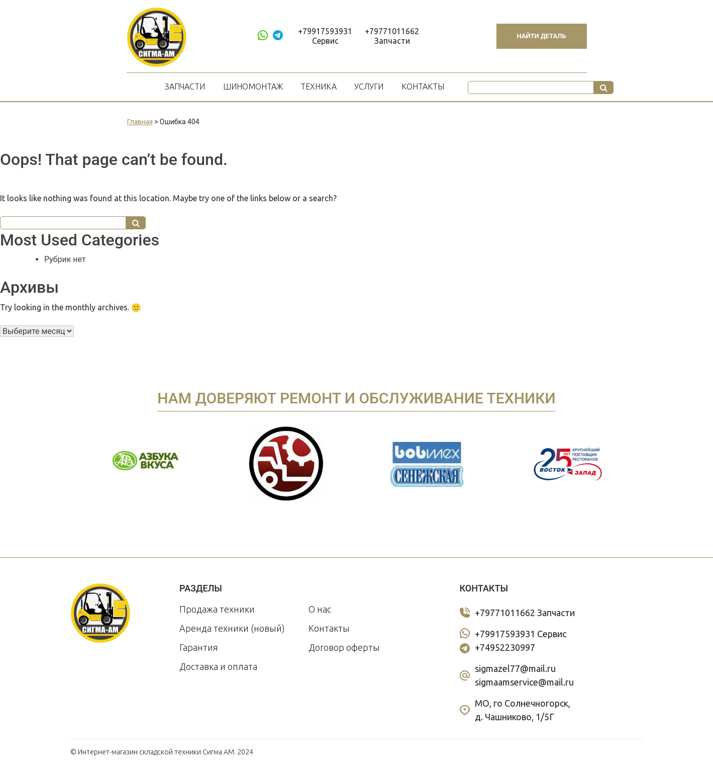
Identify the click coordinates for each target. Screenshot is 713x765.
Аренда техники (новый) (232, 628)
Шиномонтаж (253, 86)
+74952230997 (505, 647)
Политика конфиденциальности (591, 752)
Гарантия (198, 647)
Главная (140, 122)
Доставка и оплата (218, 666)
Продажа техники (217, 609)
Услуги (368, 86)
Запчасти (185, 86)
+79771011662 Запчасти (392, 36)
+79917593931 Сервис (325, 36)
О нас (320, 609)
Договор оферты (344, 647)
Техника (318, 86)
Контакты (422, 86)
